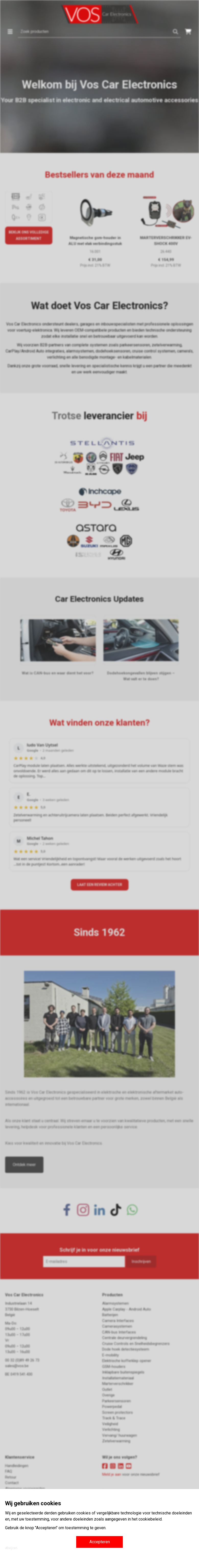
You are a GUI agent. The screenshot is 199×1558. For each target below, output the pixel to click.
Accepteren (99, 1541)
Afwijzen (11, 1548)
